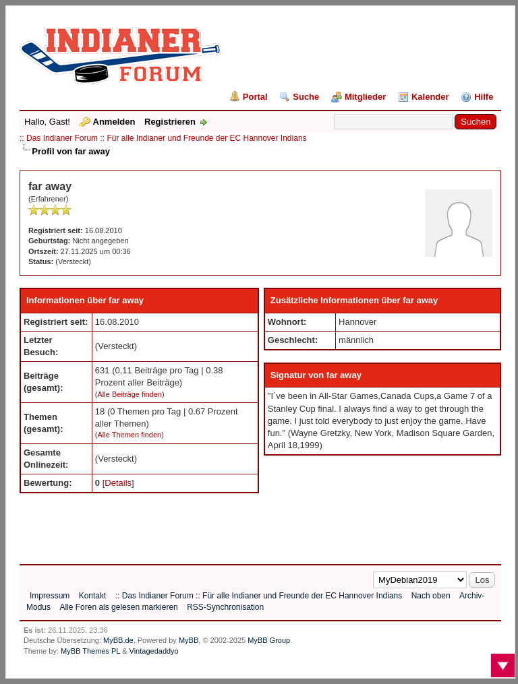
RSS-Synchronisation (225, 607)
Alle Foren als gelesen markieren (118, 607)
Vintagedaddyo (154, 651)
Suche (306, 97)
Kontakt (93, 595)
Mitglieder (365, 97)
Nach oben (431, 595)
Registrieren (170, 122)
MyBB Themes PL (90, 651)
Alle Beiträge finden (130, 394)
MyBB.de (118, 640)
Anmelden (114, 122)
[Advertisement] (265, 523)
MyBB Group (269, 640)
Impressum (49, 595)
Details (118, 483)
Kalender (430, 97)
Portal (255, 97)
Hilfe (483, 97)
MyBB (188, 640)
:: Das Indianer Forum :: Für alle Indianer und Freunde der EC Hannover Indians (163, 138)
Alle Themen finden (130, 435)
